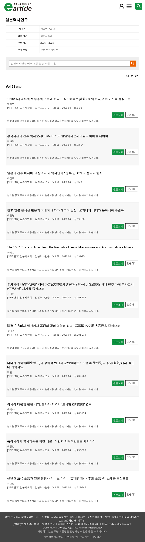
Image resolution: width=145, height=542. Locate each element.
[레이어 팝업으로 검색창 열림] (138, 6)
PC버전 (97, 536)
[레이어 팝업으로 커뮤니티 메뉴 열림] (129, 6)
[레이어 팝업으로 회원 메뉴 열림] (121, 6)
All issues (132, 76)
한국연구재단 (47, 28)
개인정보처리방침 (53, 536)
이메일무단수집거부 (78, 536)
